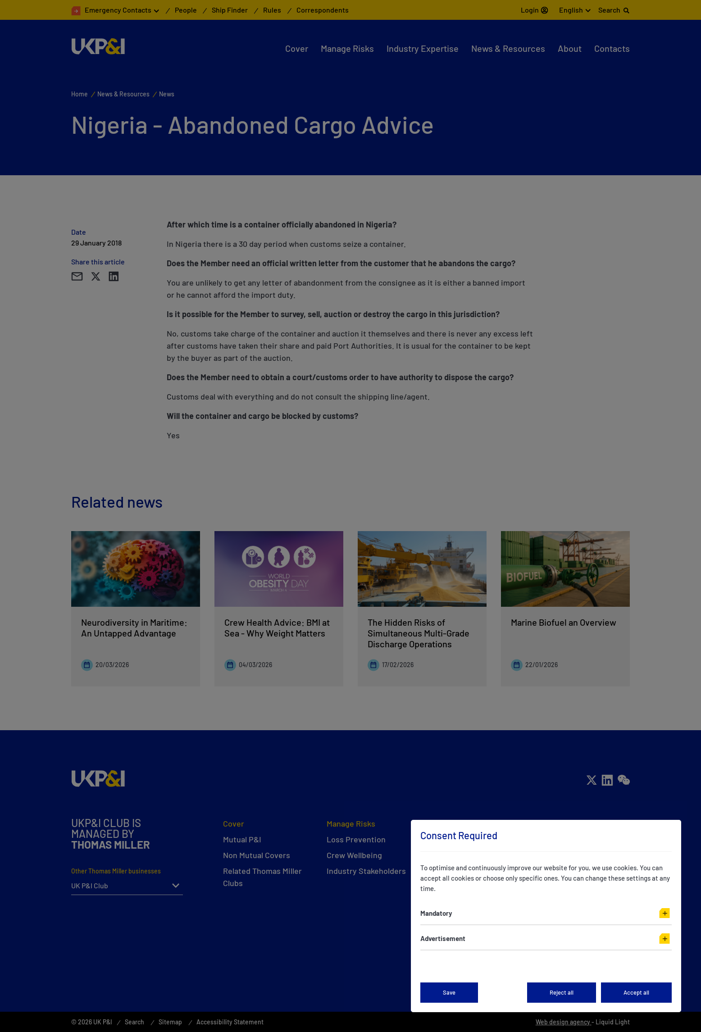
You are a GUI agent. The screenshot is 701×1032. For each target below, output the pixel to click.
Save (449, 992)
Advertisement (442, 938)
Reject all (562, 992)
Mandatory (436, 913)
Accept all (636, 992)
